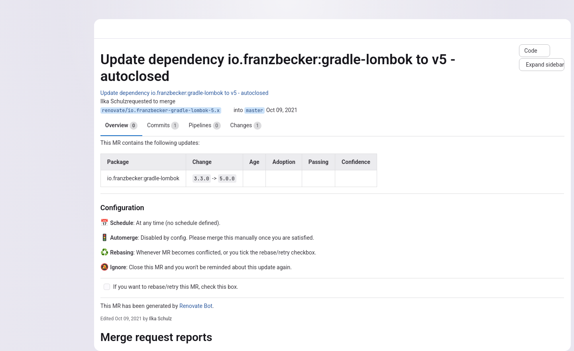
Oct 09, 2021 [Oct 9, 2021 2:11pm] (281, 110)
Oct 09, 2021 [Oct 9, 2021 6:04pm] (128, 318)
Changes (245, 126)
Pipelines (204, 126)
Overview (121, 126)
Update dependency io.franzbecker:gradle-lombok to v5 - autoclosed (184, 93)
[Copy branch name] (227, 110)
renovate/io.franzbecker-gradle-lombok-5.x (161, 110)
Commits (163, 126)
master (254, 110)
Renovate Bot (195, 306)
